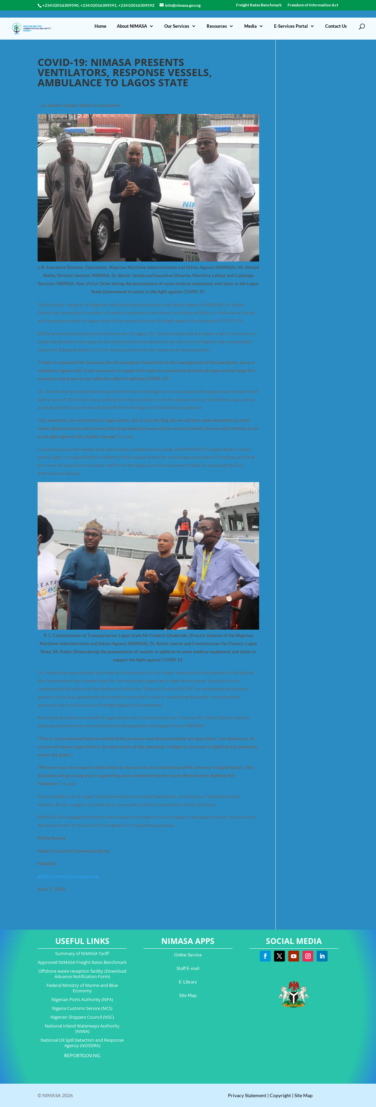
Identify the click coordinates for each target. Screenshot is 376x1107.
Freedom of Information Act (313, 5)
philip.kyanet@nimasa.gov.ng (68, 876)
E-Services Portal (291, 18)
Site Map (187, 995)
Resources (217, 18)
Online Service (188, 954)
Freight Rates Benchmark (259, 5)
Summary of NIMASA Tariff (82, 953)
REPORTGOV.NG (82, 1055)
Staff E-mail (187, 968)
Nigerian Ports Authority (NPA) (82, 999)
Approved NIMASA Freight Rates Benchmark (82, 962)
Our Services (176, 18)
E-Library (188, 982)
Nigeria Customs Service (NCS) (82, 1008)
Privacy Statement (247, 1095)
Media (250, 18)
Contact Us (336, 18)
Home (100, 18)
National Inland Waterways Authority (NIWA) (82, 1028)
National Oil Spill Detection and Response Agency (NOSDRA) (82, 1042)
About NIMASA (132, 18)
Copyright (280, 1095)
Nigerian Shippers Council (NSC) (82, 1017)
